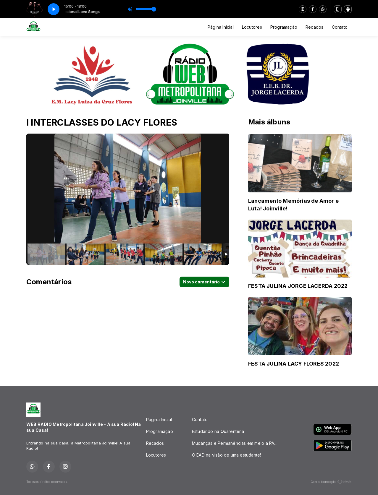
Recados (314, 27)
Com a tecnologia (331, 482)
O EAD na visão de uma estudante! (226, 454)
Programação (283, 27)
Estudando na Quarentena (218, 431)
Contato (340, 27)
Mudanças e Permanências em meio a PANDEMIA (238, 443)
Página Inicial (221, 27)
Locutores (252, 27)
